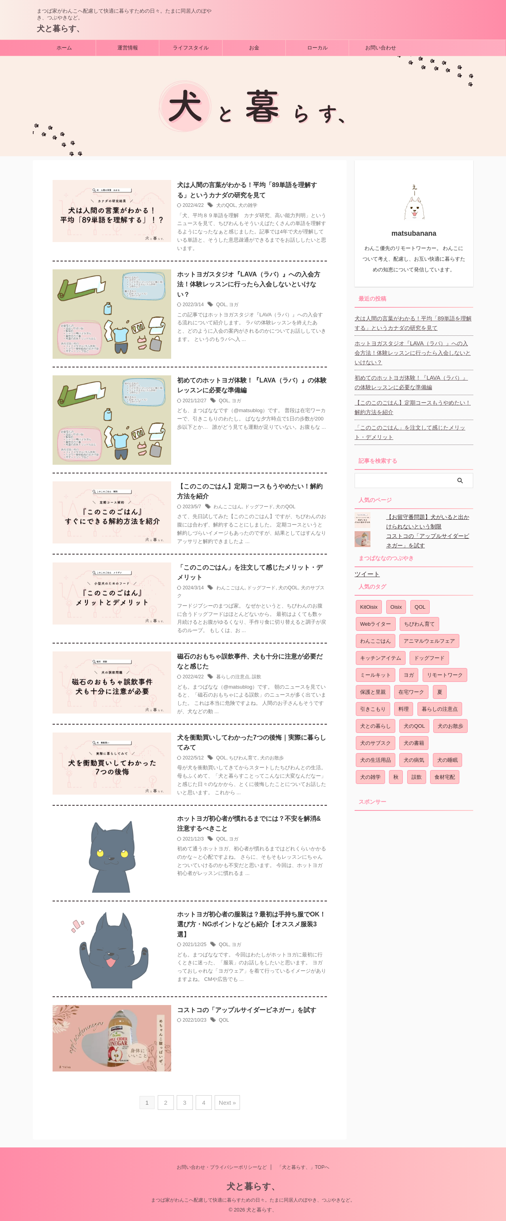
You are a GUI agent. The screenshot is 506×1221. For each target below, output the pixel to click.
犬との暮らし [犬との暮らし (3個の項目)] (375, 723)
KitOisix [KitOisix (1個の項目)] (369, 604)
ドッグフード (259, 507)
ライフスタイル (191, 48)
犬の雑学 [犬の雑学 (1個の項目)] (370, 774)
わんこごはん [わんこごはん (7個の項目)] (375, 638)
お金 (254, 48)
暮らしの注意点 (232, 678)
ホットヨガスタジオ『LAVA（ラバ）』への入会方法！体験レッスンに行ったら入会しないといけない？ (248, 284)
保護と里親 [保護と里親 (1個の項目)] (373, 689)
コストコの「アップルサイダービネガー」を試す (246, 1011)
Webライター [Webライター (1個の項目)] (375, 621)
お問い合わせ (380, 48)
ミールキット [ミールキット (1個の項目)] (375, 672)
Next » (225, 1103)
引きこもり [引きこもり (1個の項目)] (373, 706)
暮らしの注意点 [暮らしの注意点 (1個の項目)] (440, 706)
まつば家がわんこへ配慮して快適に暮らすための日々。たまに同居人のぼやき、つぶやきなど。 (253, 1200)
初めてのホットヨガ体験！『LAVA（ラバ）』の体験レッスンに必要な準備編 (414, 380)
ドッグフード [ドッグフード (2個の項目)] (429, 655)
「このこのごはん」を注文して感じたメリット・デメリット (410, 429)
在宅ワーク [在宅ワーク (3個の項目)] (411, 689)
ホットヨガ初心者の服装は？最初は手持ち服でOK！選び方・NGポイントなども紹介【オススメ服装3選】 (251, 925)
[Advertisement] (414, 930)
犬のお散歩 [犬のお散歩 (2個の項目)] (450, 723)
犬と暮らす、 (60, 28)
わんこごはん (227, 507)
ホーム (64, 48)
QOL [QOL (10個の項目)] (420, 604)
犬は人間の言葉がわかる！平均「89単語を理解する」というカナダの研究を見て (413, 320)
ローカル (317, 48)
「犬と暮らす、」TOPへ (303, 1167)
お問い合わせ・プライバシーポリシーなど (222, 1167)
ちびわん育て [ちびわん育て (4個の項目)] (419, 621)
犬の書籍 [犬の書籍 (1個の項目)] (414, 740)
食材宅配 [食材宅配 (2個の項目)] (444, 774)
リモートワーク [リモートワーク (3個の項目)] (445, 672)
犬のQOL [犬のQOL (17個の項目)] (414, 723)
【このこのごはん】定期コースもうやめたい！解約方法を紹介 (413, 405)
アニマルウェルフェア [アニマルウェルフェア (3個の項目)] (429, 638)
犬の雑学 (247, 205)
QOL (221, 305)
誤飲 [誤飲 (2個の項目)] (417, 774)
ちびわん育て (243, 759)
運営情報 (127, 48)
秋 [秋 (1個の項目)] (395, 774)
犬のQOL (226, 205)
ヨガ (233, 305)
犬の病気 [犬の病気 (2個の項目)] (414, 757)
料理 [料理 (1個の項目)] (403, 706)
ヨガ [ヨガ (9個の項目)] (409, 672)
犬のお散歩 (271, 759)
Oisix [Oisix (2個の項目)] (396, 604)
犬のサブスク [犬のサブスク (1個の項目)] (375, 740)
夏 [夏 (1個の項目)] (439, 689)
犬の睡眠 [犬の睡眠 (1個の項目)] (447, 757)
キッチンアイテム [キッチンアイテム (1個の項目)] (380, 655)
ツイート (367, 571)
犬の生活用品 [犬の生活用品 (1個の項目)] (375, 757)
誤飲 (256, 678)
